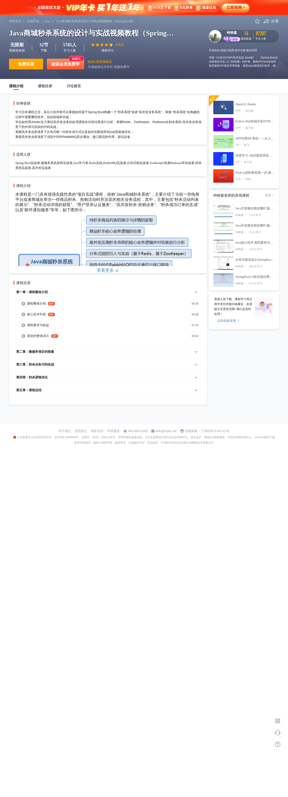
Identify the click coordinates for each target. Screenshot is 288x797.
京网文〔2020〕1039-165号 (98, 437)
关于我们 (64, 431)
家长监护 (196, 437)
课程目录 (45, 86)
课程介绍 (16, 86)
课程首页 (15, 21)
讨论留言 (74, 86)
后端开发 (33, 21)
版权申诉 (120, 442)
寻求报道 (113, 431)
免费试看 (26, 64)
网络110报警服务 (214, 437)
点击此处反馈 (228, 320)
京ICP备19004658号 (66, 437)
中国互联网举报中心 (240, 437)
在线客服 (191, 431)
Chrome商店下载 (265, 437)
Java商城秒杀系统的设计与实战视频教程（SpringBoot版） (96, 21)
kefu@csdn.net (166, 431)
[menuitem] (108, 317)
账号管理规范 (82, 442)
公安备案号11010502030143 (34, 437)
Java (47, 21)
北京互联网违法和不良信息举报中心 (166, 437)
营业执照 (152, 442)
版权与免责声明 (102, 442)
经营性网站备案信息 (130, 437)
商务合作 (97, 431)
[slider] (102, 44)
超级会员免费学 (65, 64)
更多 (269, 195)
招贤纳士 (81, 431)
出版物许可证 (136, 442)
